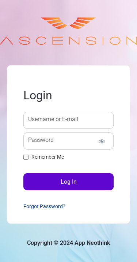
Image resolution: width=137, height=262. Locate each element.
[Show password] (102, 141)
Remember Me (47, 157)
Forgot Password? (44, 206)
